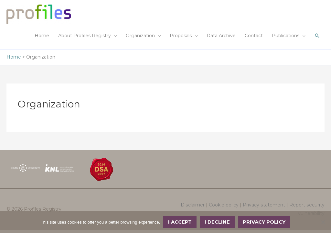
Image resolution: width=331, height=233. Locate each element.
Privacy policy (264, 222)
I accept (180, 222)
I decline (217, 222)
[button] (317, 36)
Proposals (181, 36)
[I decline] (323, 222)
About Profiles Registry (84, 36)
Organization (140, 36)
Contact (254, 36)
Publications (285, 36)
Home (42, 36)
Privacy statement (264, 205)
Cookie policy (224, 205)
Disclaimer (193, 205)
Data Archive (221, 36)
